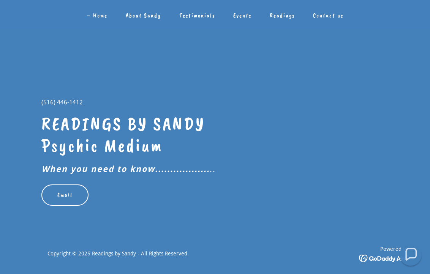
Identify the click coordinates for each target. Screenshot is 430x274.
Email (65, 195)
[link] (384, 258)
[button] (411, 255)
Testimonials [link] (197, 15)
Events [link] (242, 15)
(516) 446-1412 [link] (62, 102)
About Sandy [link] (143, 15)
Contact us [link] (328, 15)
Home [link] (100, 15)
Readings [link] (282, 15)
